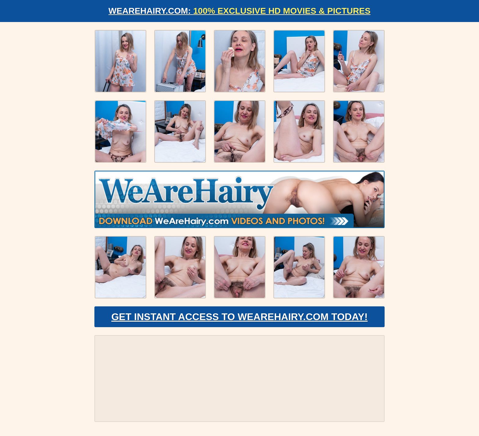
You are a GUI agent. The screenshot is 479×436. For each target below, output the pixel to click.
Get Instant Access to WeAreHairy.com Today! (239, 316)
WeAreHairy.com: (239, 11)
